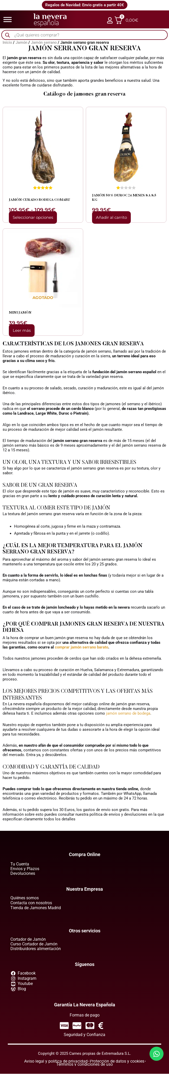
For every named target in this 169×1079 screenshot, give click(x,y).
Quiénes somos (24, 897)
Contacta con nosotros (31, 902)
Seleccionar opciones (33, 217)
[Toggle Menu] (7, 19)
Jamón (21, 42)
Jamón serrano (44, 42)
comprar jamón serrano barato (81, 647)
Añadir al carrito (111, 217)
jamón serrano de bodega (128, 713)
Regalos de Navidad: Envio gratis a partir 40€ (84, 5)
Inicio (7, 42)
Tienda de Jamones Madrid (35, 907)
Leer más (22, 330)
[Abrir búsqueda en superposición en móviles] (84, 35)
